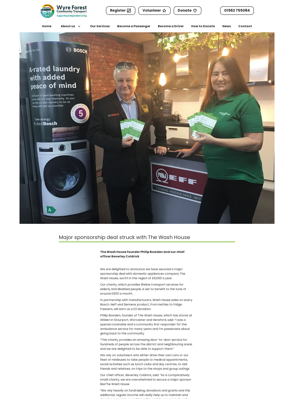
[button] (70, 26)
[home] (63, 11)
